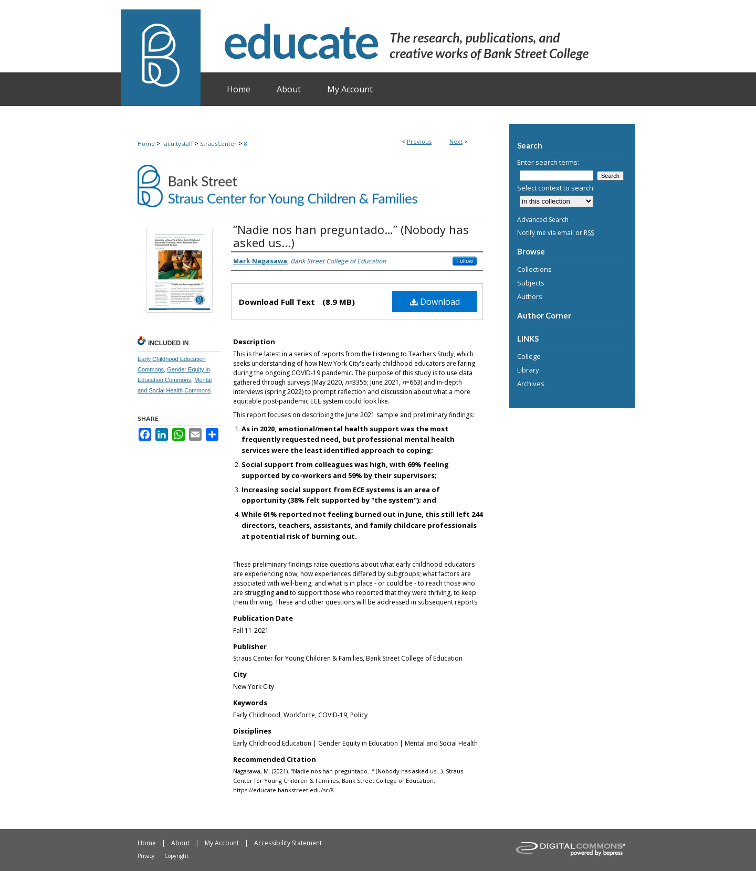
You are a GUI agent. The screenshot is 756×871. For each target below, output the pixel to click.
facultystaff (177, 143)
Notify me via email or (555, 232)
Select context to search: (556, 188)
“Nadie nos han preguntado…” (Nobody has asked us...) (351, 235)
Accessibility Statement (288, 842)
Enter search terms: (548, 162)
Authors (529, 296)
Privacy (146, 855)
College (529, 356)
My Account (222, 842)
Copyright (176, 855)
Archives (530, 383)
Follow (464, 261)
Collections (534, 269)
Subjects (530, 283)
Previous (419, 141)
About (180, 842)
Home (146, 143)
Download (435, 301)
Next (456, 141)
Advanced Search (543, 219)
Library (528, 370)
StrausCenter (218, 143)
